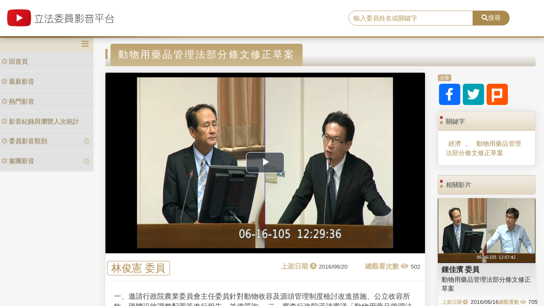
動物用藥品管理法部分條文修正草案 (483, 148)
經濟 (454, 143)
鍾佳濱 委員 (461, 269)
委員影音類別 (24, 140)
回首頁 (14, 61)
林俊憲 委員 (138, 268)
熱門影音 (17, 101)
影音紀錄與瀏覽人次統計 (40, 121)
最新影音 (17, 81)
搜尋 (491, 17)
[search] (410, 18)
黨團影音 (17, 160)
